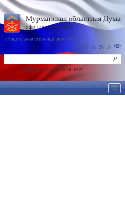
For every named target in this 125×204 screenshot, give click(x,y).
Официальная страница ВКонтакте (41, 39)
